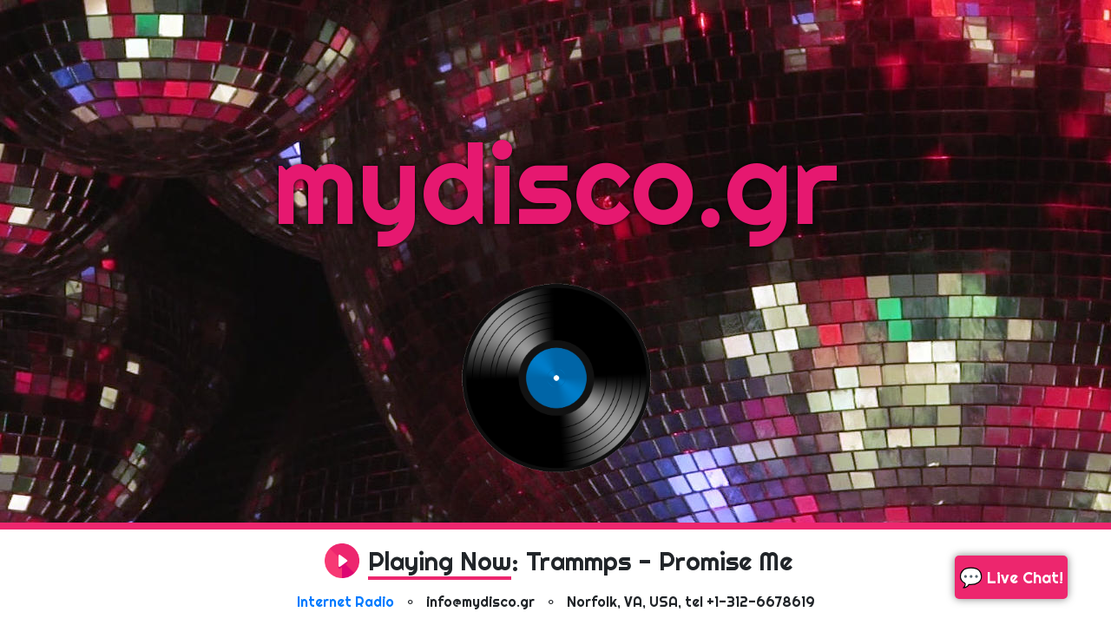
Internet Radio (345, 601)
